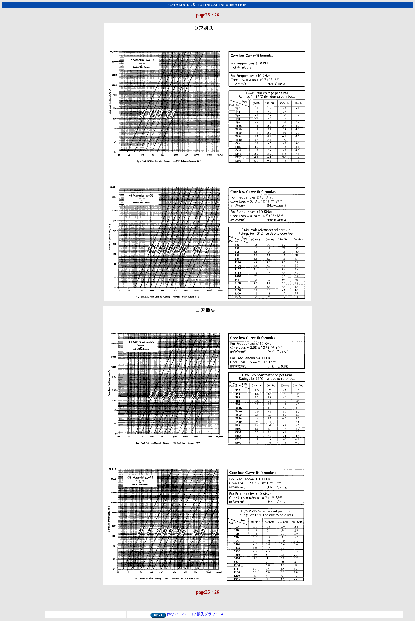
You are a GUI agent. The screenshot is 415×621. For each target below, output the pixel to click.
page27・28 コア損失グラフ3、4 (186, 614)
